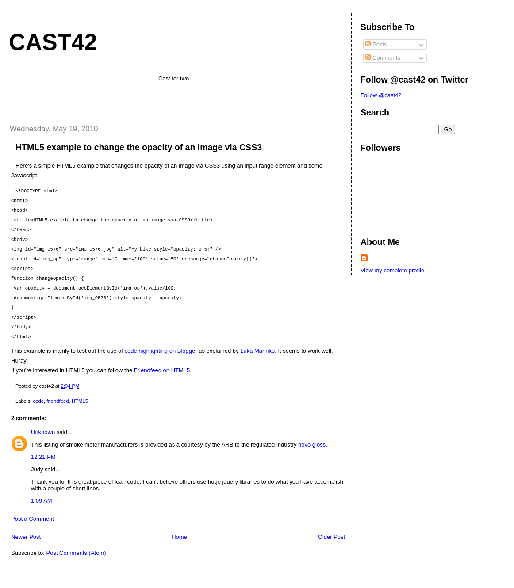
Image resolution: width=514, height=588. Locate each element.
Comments (382, 57)
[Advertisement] (54, 101)
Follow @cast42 (381, 95)
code (38, 401)
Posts (376, 44)
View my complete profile (392, 270)
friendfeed (57, 401)
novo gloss (312, 444)
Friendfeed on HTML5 (162, 370)
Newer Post (26, 537)
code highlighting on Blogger (161, 350)
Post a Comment (32, 518)
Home (179, 537)
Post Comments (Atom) (76, 553)
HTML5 (80, 401)
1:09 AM (41, 500)
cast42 (53, 42)
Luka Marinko (257, 350)
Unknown (43, 432)
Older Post (331, 537)
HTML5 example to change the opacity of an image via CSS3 (138, 147)
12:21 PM (43, 457)
